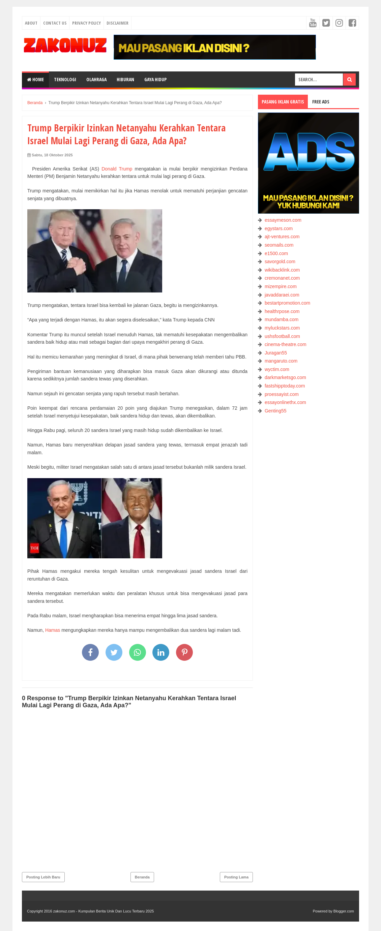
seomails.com (279, 245)
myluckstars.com (282, 328)
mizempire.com (281, 286)
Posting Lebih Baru (43, 877)
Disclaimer (117, 23)
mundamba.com (281, 319)
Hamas (52, 630)
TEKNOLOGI (65, 79)
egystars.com (279, 228)
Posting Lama (236, 877)
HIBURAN (125, 79)
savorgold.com (280, 261)
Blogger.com (343, 911)
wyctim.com (277, 369)
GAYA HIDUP (155, 79)
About (31, 23)
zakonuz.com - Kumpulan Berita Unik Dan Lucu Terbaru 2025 (103, 911)
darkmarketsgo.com (285, 377)
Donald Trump (115, 169)
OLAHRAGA (96, 79)
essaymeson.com (283, 220)
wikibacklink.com (282, 270)
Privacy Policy (86, 23)
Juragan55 (276, 352)
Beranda (142, 877)
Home (35, 79)
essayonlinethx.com (285, 402)
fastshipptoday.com (285, 386)
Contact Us (54, 23)
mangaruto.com (281, 361)
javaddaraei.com (282, 295)
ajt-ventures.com (282, 236)
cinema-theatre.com (285, 344)
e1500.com (276, 253)
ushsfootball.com (282, 336)
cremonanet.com (282, 278)
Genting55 (276, 410)
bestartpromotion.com (287, 303)
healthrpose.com (282, 311)
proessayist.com (282, 394)
